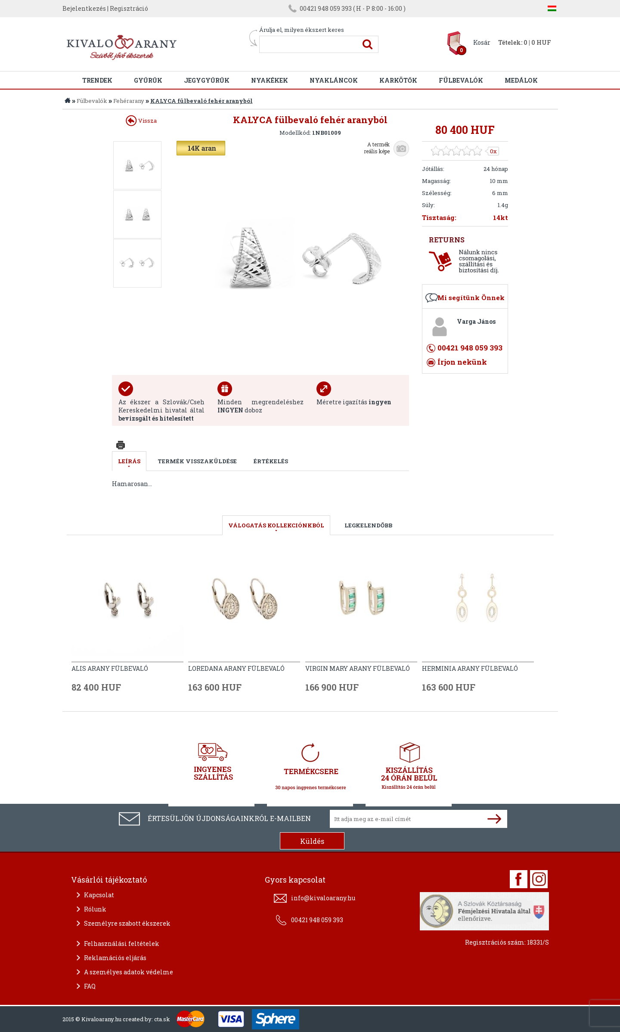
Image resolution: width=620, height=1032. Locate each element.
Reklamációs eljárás (115, 958)
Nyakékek (269, 80)
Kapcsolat (99, 895)
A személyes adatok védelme (128, 972)
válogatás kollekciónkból (276, 525)
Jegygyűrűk (206, 80)
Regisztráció (129, 8)
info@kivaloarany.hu (323, 898)
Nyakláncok (334, 80)
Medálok (521, 80)
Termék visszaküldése (197, 461)
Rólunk (95, 909)
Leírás (129, 461)
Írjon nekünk (462, 362)
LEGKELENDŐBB (368, 525)
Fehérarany (128, 101)
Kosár (481, 42)
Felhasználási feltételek (121, 943)
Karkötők (398, 80)
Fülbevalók (461, 80)
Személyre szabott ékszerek (127, 923)
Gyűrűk (148, 80)
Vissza (141, 120)
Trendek (97, 80)
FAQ (90, 986)
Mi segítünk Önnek (471, 297)
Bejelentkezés (84, 8)
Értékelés (271, 461)
